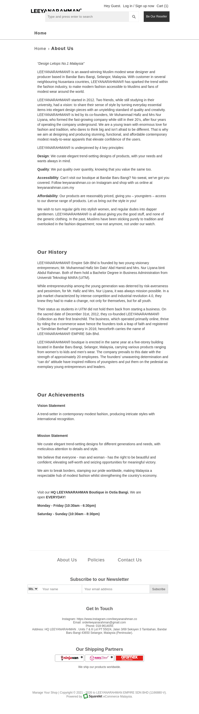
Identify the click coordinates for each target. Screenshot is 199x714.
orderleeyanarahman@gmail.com (104, 622)
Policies (96, 559)
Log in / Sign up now (138, 6)
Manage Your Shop (44, 692)
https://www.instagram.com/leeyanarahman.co (107, 619)
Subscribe (158, 589)
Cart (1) (162, 6)
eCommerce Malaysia (117, 696)
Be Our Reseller (156, 16)
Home (40, 33)
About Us (62, 48)
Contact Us (130, 559)
